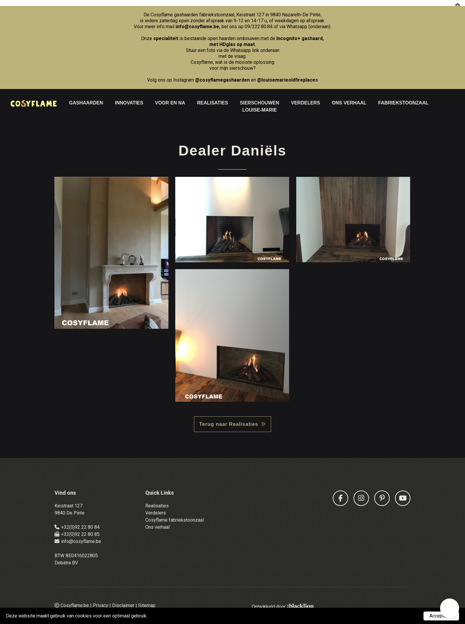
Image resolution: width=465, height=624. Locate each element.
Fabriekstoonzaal (403, 102)
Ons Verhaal (349, 102)
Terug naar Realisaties (228, 424)
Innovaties (129, 102)
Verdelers (305, 102)
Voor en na (170, 102)
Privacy (100, 605)
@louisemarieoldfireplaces (287, 80)
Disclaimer (123, 605)
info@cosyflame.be (197, 26)
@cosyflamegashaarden (222, 80)
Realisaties (212, 102)
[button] (449, 608)
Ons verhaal (157, 527)
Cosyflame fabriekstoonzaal (174, 520)
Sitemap (146, 605)
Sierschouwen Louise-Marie (259, 106)
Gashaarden (86, 102)
